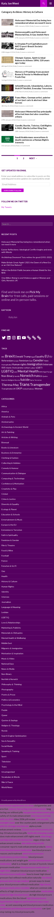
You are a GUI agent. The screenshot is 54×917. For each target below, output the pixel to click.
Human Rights (7, 586)
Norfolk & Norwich (9, 679)
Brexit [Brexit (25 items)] (10, 356)
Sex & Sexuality (8, 741)
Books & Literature (9, 447)
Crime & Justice (8, 499)
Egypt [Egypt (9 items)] (33, 357)
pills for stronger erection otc (14, 826)
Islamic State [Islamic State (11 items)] (11, 368)
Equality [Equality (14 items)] (39, 356)
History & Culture (9, 581)
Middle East (6, 643)
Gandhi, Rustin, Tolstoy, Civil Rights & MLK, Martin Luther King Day (33, 126)
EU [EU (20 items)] (47, 356)
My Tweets (6, 207)
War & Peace (7, 782)
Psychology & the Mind (11, 705)
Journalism (6, 602)
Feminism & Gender (10, 540)
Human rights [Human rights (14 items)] (19, 364)
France (4, 561)
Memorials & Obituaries (12, 633)
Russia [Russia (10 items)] (17, 380)
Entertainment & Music (11, 519)
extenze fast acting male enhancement (27, 808)
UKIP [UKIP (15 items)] (19, 388)
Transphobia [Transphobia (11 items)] (7, 389)
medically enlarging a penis (40, 833)
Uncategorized (8, 772)
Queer (4, 715)
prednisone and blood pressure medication (21, 908)
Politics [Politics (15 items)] (38, 375)
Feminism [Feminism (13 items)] (24, 360)
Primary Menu (50, 3)
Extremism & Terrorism (11, 530)
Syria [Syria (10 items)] (32, 380)
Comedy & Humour (9, 468)
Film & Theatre (8, 545)
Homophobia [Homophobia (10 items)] (6, 365)
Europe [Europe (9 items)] (16, 361)
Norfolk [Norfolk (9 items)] (17, 376)
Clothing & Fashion (9, 458)
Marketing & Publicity (11, 627)
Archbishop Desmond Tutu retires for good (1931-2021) (26, 257)
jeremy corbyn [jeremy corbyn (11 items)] (24, 368)
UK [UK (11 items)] (14, 389)
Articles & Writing (9, 437)
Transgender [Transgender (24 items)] (40, 384)
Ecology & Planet (9, 509)
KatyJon (6, 310)
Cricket (4, 494)
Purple (4, 710)
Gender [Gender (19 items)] (38, 360)
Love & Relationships (10, 622)
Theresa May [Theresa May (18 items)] (10, 384)
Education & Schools (10, 514)
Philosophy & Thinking (11, 684)
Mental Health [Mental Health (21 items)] (28, 371)
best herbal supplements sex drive (16, 805)
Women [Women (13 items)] (38, 388)
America (5, 411)
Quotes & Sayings (9, 720)
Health (4, 576)
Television (6, 761)
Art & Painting (7, 432)
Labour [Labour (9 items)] (32, 368)
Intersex (5, 597)
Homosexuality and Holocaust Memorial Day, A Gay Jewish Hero (32, 33)
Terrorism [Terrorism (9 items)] (38, 380)
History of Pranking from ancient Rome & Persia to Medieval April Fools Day (32, 74)
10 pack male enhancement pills (37, 829)
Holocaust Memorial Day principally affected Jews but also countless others (33, 114)
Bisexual (5, 442)
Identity (5, 591)
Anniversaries (7, 422)
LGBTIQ (5, 617)
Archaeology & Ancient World (14, 427)
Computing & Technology (12, 478)
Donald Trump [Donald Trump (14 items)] (23, 356)
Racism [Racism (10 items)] (4, 380)
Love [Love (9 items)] (15, 372)
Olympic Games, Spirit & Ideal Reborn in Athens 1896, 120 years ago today (32, 60)
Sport (3, 756)
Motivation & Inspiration (12, 653)
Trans (4, 766)
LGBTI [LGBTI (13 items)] (39, 367)
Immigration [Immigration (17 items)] (35, 364)
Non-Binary (6, 674)
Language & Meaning (10, 607)
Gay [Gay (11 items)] (31, 361)
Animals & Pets (8, 416)
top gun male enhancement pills (38, 812)
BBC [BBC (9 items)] (2, 357)
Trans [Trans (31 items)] (24, 384)
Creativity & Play (8, 489)
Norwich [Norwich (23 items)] (27, 375)
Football (5, 555)
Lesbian (4, 612)
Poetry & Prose (8, 694)
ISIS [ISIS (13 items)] (3, 367)
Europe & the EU (8, 525)
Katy (32, 26)
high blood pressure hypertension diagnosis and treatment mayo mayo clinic (24, 901)
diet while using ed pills (33, 843)
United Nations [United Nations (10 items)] (28, 389)
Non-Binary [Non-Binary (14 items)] (7, 375)
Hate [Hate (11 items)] (46, 361)
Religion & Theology (10, 725)
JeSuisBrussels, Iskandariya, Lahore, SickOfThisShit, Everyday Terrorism (33, 87)
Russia (4, 730)
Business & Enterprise (11, 452)
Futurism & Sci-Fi (8, 566)
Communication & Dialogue (13, 473)
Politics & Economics (10, 700)
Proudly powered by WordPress (13, 800)
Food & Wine (7, 550)
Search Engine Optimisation (13, 736)
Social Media (7, 746)
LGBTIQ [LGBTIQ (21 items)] (7, 371)
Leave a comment (42, 26)
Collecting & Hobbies (10, 463)
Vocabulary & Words (10, 777)
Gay (3, 571)
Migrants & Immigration (12, 648)
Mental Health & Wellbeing (13, 638)
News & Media (7, 669)
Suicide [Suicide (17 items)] (25, 379)
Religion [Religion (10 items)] (11, 380)
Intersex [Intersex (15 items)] (48, 364)
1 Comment (25, 146)
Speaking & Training (10, 751)
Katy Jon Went (10, 3)
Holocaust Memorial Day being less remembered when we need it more (33, 21)
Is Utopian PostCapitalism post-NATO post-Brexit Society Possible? (31, 46)
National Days (7, 664)
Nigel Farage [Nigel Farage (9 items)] (47, 372)
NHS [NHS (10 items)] (40, 372)
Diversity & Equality (10, 504)
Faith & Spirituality (9, 535)
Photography (7, 689)
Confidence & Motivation (12, 483)
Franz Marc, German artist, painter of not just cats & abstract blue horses (32, 100)
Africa (4, 406)
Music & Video (7, 658)
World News (7, 787)
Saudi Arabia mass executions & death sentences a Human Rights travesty (32, 140)
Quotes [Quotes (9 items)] (45, 376)
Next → (33, 158)
